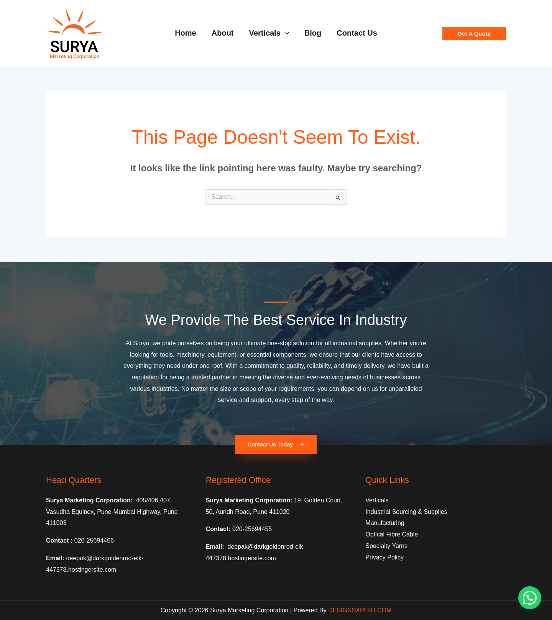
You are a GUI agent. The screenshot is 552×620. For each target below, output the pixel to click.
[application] (285, 33)
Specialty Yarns (386, 546)
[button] (474, 33)
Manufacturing (384, 523)
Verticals (376, 500)
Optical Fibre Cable (391, 534)
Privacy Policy (384, 557)
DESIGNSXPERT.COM (359, 610)
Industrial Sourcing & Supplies (406, 511)
